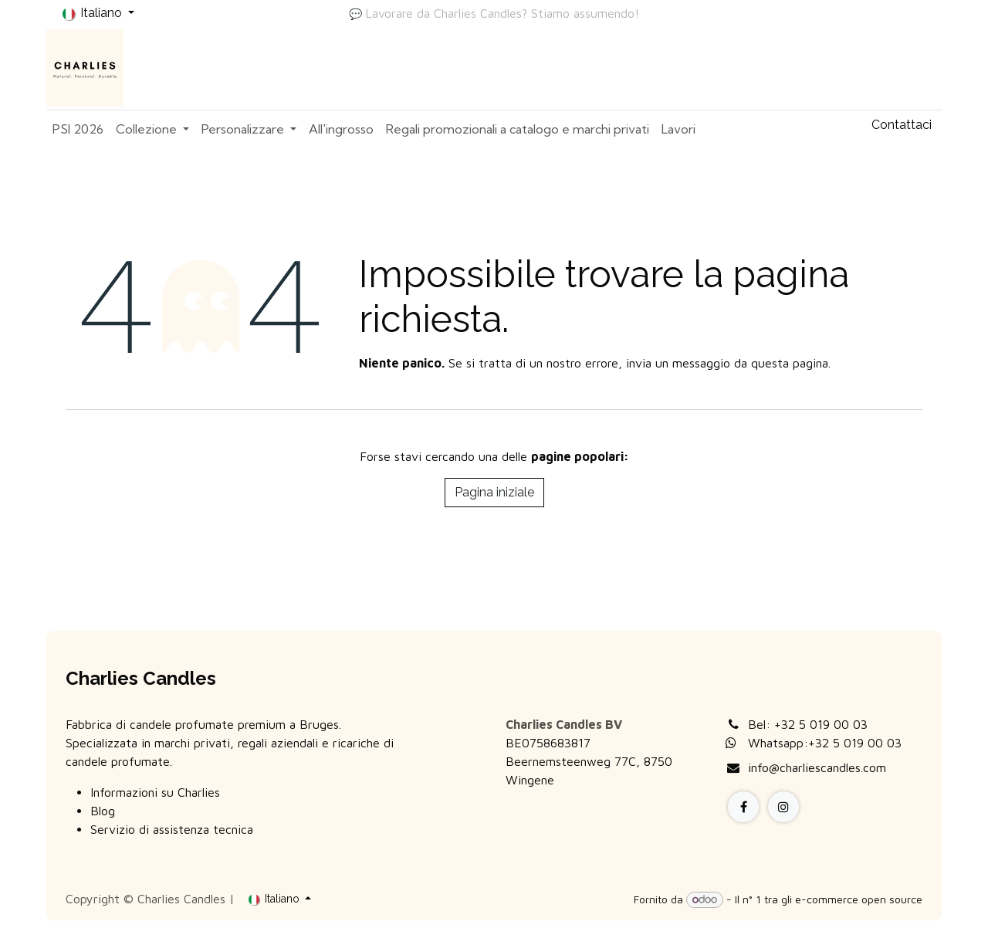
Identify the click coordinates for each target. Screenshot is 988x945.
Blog (102, 811)
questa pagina (789, 363)
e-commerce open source (858, 899)
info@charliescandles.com (817, 767)
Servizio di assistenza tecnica (171, 829)
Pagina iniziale (494, 492)
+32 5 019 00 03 (821, 724)
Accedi (909, 67)
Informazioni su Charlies (155, 792)
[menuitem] (78, 128)
